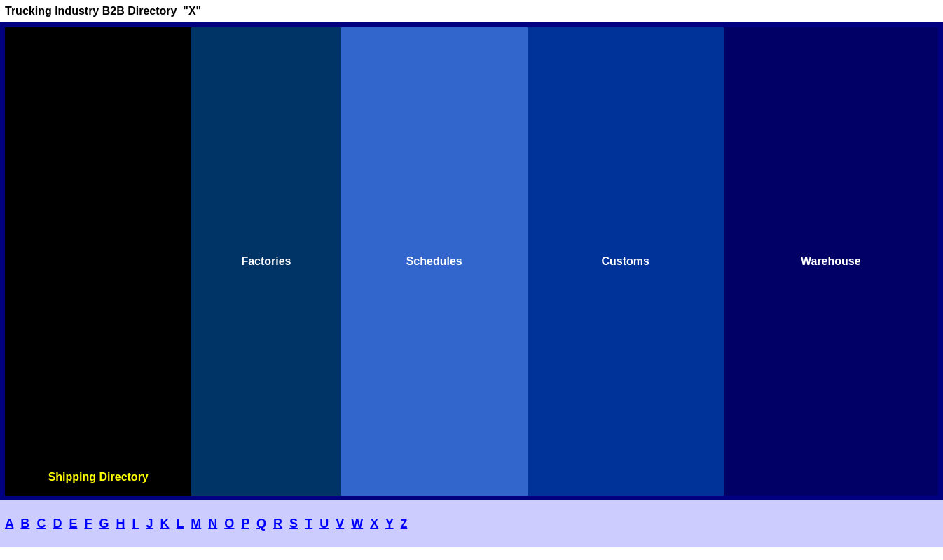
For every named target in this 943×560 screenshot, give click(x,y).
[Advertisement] (98, 249)
